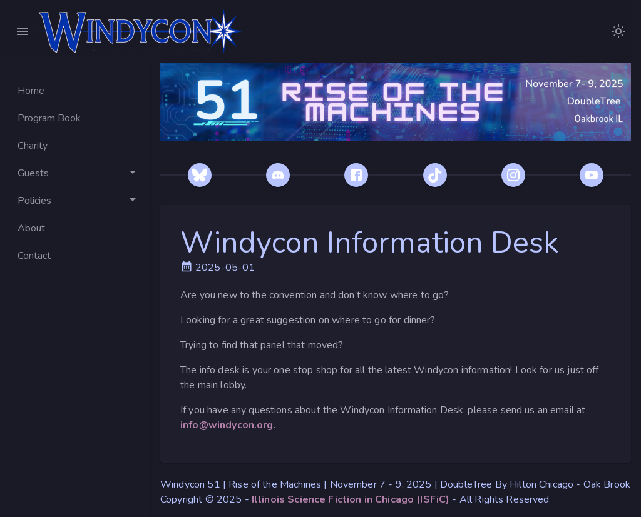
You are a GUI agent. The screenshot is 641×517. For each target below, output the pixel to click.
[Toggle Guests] (75, 173)
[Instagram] (513, 175)
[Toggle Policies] (75, 200)
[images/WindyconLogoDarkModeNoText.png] (618, 31)
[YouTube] (592, 175)
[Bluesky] (200, 175)
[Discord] (278, 175)
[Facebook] (356, 175)
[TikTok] (435, 175)
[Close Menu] (23, 31)
